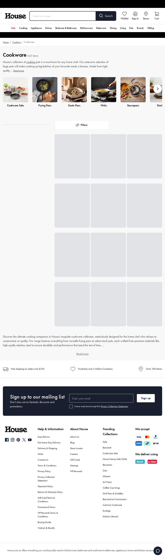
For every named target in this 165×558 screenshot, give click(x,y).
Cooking (23, 28)
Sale (13, 28)
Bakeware (101, 28)
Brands (140, 28)
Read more (18, 70)
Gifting (150, 28)
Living (123, 28)
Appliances (36, 28)
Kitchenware (86, 28)
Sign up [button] (146, 398)
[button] (157, 88)
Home (6, 42)
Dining (113, 28)
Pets (131, 28)
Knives (48, 28)
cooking (30, 62)
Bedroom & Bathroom (66, 28)
